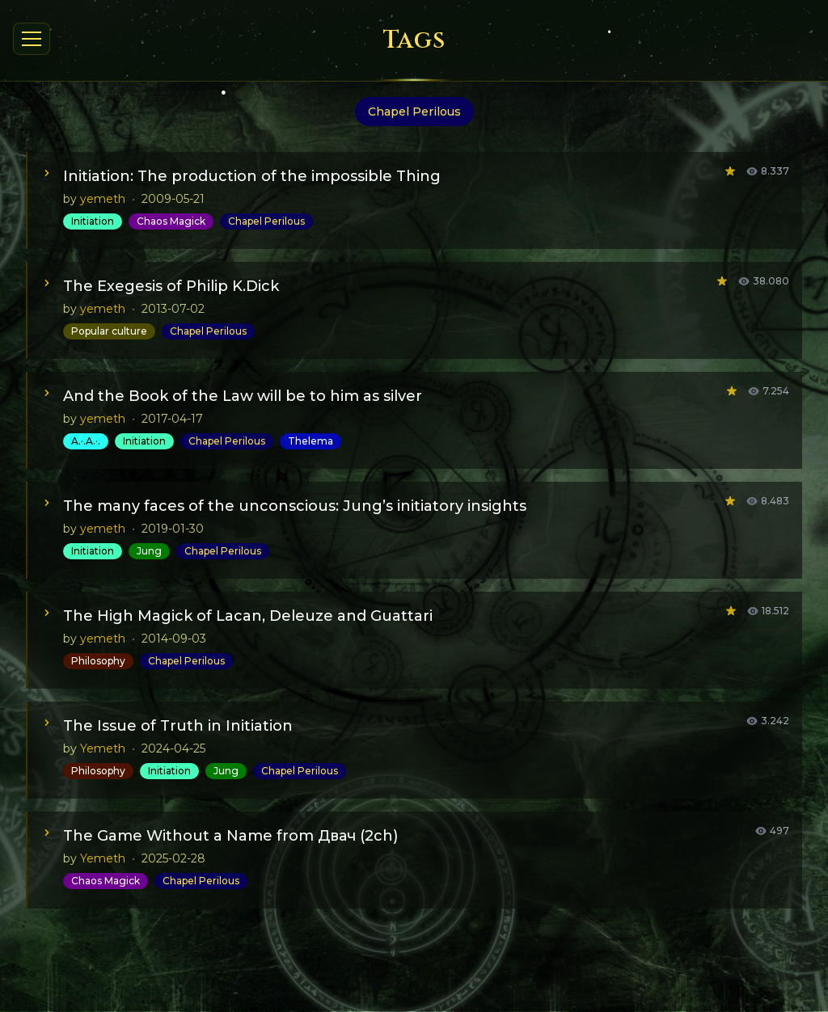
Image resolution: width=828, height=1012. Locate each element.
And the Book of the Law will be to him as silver (242, 396)
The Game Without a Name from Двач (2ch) (230, 836)
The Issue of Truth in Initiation (178, 726)
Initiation (92, 221)
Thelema (310, 441)
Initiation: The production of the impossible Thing (252, 176)
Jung (149, 551)
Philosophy (98, 661)
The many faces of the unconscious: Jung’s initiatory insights (294, 506)
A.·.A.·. (85, 441)
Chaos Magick (171, 221)
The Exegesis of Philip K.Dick (171, 286)
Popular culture (109, 331)
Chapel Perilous (266, 221)
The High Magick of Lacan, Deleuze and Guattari (248, 616)
